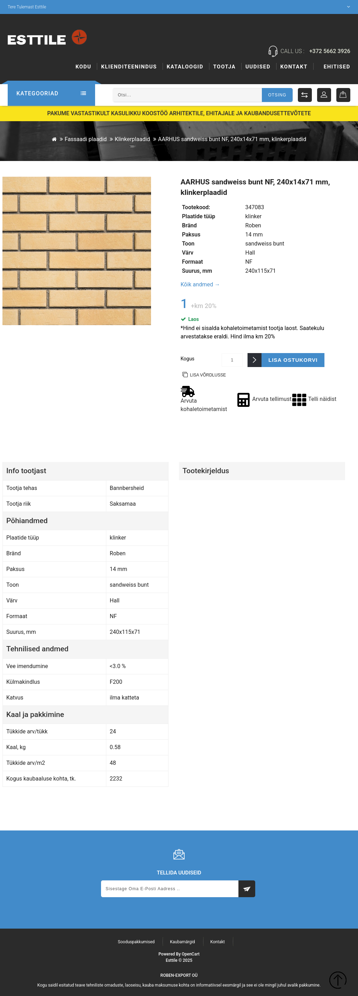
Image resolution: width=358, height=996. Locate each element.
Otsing (277, 95)
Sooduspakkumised (136, 941)
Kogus (187, 358)
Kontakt (336, 67)
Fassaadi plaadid (86, 139)
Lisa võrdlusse (208, 375)
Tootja (261, 67)
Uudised (294, 67)
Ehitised (226, 67)
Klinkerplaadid (132, 139)
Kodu (83, 67)
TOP (338, 981)
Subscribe (246, 888)
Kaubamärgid (182, 941)
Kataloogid (185, 67)
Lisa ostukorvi (293, 360)
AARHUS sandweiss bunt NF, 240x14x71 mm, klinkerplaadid (232, 139)
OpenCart (191, 954)
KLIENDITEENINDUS (129, 67)
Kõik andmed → (200, 284)
